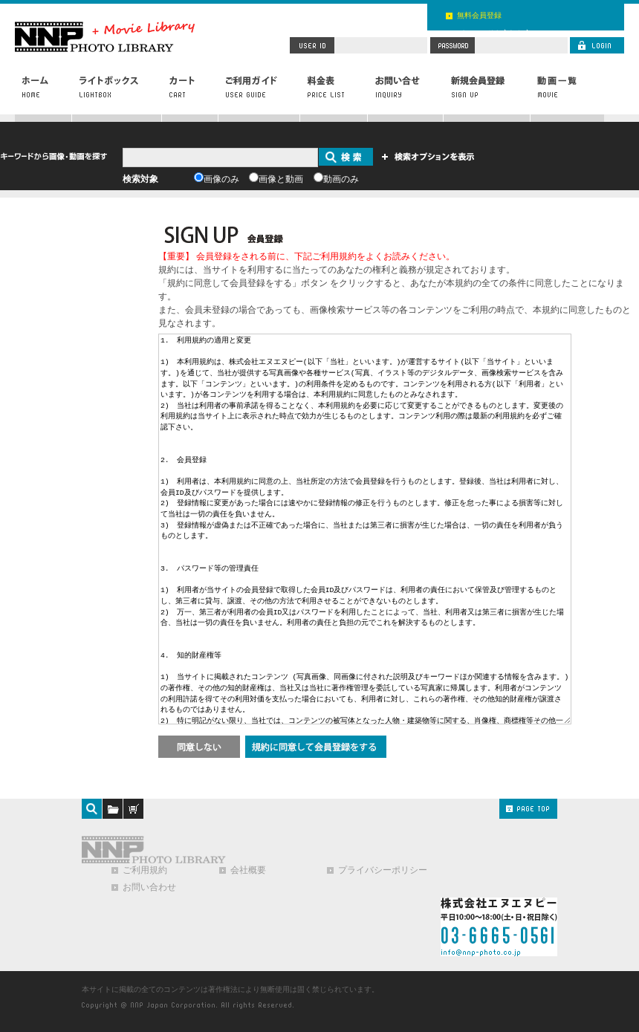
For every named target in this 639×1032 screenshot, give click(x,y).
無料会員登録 (479, 15)
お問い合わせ (406, 94)
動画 (567, 94)
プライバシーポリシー (382, 870)
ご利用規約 (145, 870)
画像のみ (221, 179)
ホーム (43, 94)
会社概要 (248, 870)
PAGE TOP (528, 809)
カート (190, 94)
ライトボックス (117, 94)
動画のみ (341, 179)
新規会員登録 (487, 94)
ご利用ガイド (259, 94)
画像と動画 (281, 179)
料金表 (334, 94)
